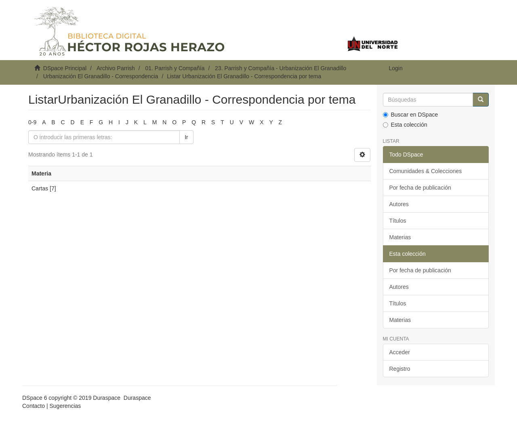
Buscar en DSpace (410, 114)
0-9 (32, 122)
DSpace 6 (34, 398)
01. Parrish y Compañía (174, 68)
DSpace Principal (64, 68)
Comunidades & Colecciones (425, 171)
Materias (400, 237)
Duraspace (137, 398)
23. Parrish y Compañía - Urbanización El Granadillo (280, 68)
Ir (186, 137)
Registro (399, 369)
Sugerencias (65, 406)
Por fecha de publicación (420, 187)
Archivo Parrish (116, 68)
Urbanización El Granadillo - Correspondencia (100, 76)
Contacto (33, 406)
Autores (399, 204)
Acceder (399, 352)
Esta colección (405, 124)
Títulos (397, 220)
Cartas (40, 188)
